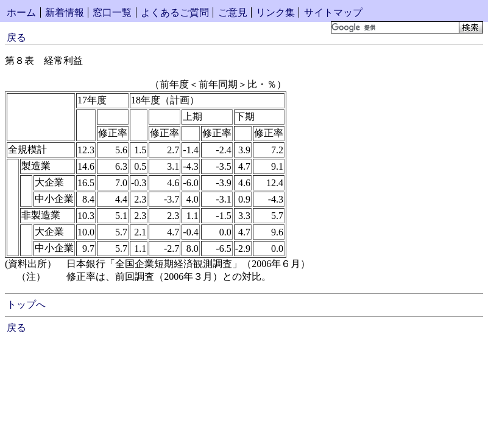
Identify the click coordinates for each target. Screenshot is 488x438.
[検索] (393, 27)
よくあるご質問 (175, 12)
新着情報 (64, 12)
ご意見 (232, 12)
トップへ (26, 304)
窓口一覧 (112, 12)
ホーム (21, 12)
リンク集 (275, 12)
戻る (16, 37)
